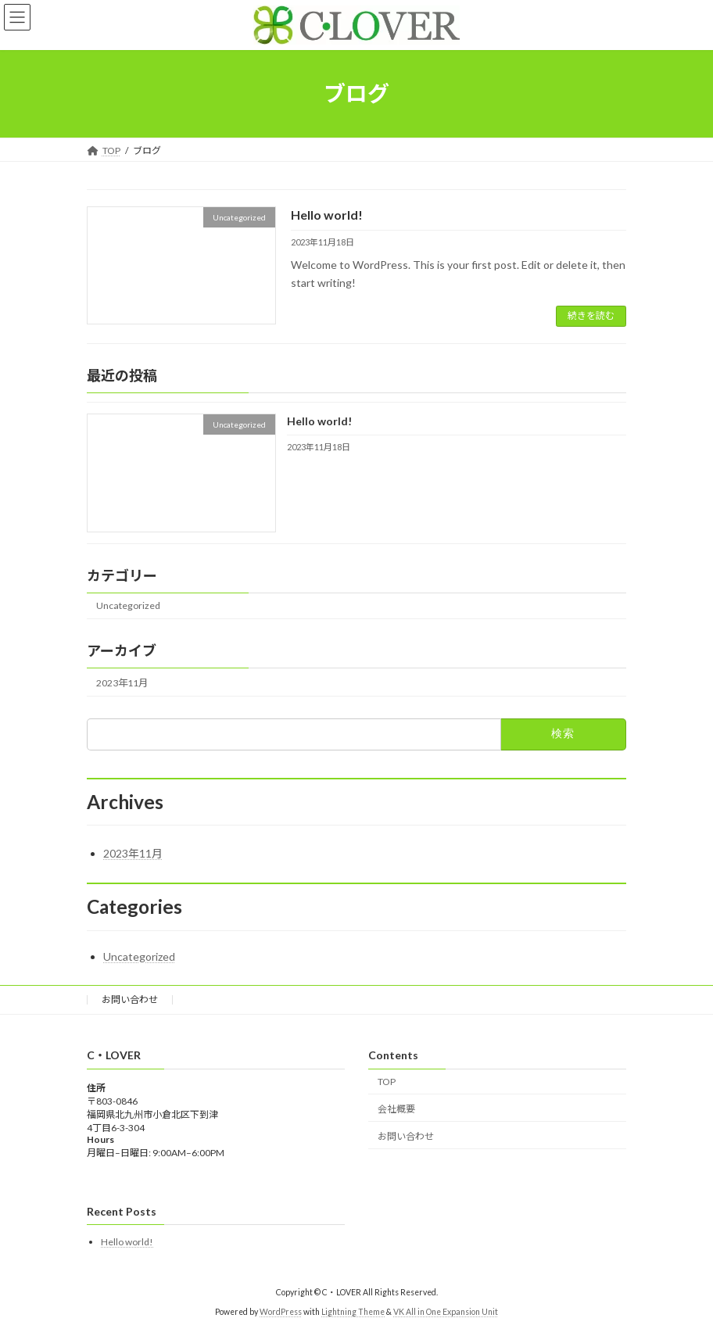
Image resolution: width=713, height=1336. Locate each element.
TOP (387, 1081)
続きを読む (591, 315)
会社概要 (396, 1109)
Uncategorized (128, 605)
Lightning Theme (353, 1311)
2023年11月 (122, 683)
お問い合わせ (130, 999)
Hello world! (327, 214)
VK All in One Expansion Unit (445, 1311)
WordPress (281, 1311)
